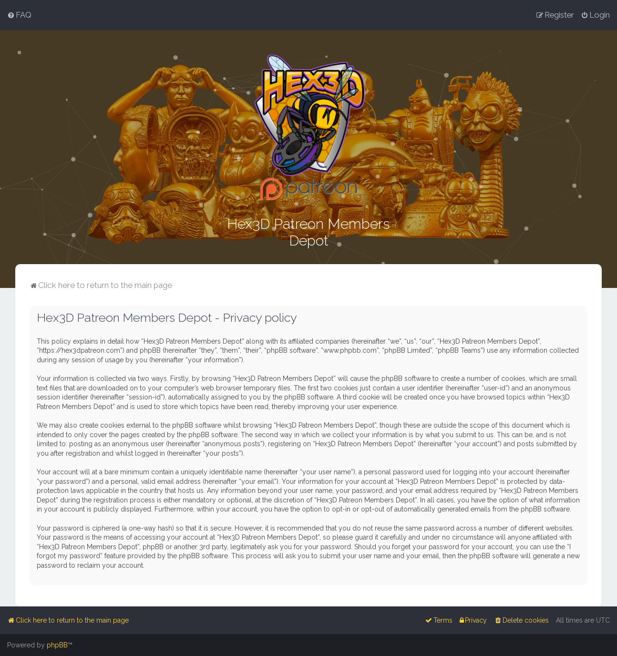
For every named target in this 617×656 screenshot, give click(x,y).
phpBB (57, 645)
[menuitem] (19, 14)
